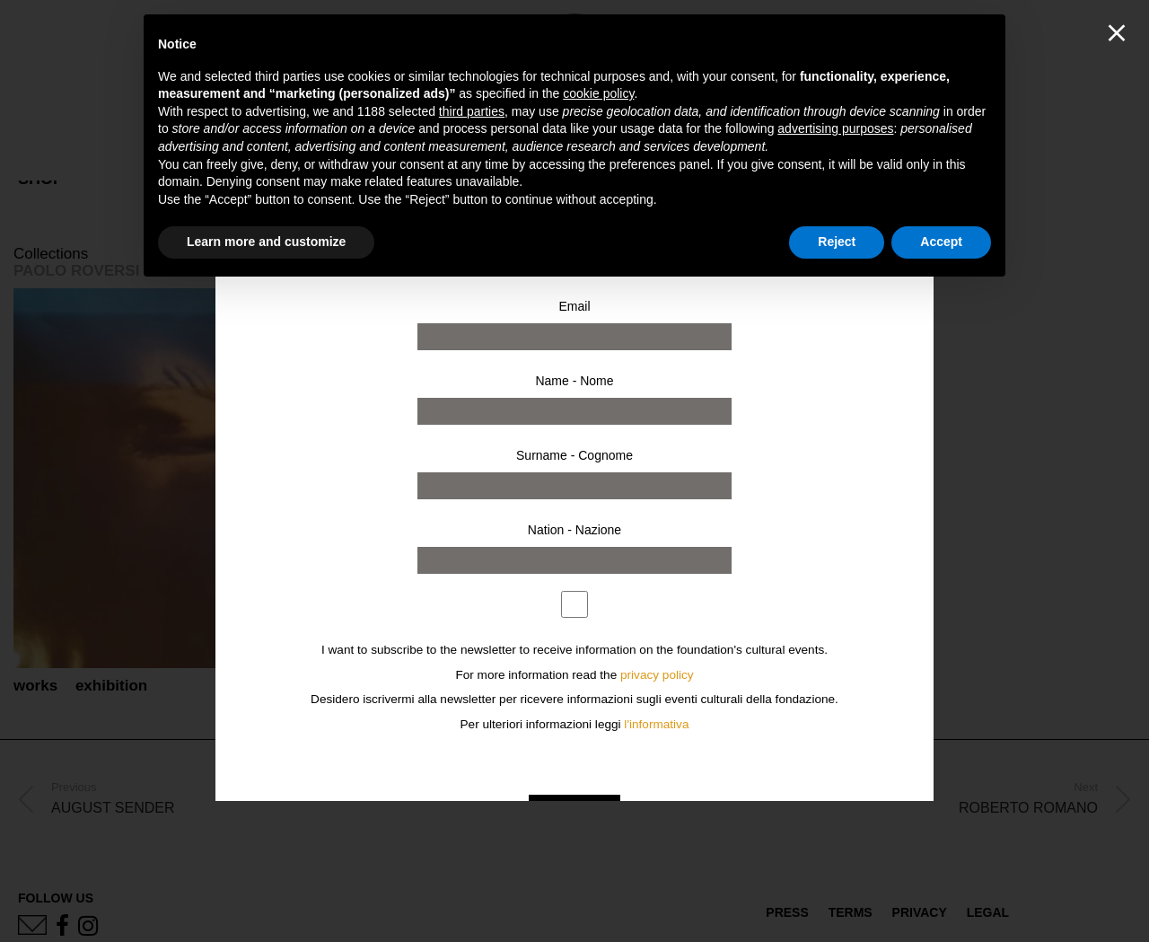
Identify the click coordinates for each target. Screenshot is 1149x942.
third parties (471, 111)
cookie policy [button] (598, 93)
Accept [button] (941, 241)
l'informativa (656, 724)
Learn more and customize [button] (266, 241)
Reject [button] (836, 241)
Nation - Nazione (574, 530)
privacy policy (657, 675)
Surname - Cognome (574, 455)
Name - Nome (574, 381)
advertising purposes (835, 128)
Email (574, 306)
